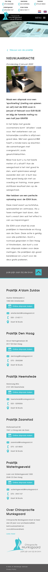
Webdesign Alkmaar (21, 566)
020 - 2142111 (14, 317)
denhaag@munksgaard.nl (19, 356)
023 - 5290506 (14, 403)
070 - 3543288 (14, 360)
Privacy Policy (11, 569)
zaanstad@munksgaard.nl (19, 442)
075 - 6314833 (14, 446)
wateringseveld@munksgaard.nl (22, 489)
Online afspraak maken (20, 306)
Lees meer (10, 534)
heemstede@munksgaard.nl (20, 399)
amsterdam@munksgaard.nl (20, 313)
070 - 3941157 (14, 493)
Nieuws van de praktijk (19, 50)
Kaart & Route (14, 321)
